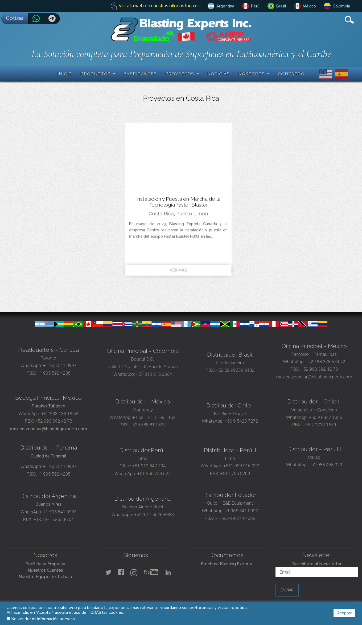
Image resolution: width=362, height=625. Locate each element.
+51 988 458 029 (325, 464)
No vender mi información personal (43, 618)
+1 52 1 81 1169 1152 (153, 417)
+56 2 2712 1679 (319, 424)
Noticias (218, 73)
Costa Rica (161, 213)
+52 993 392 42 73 (319, 369)
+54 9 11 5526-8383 (154, 514)
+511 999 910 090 (240, 465)
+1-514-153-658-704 (54, 519)
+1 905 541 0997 (59, 365)
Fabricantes (140, 73)
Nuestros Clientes (45, 570)
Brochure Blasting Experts (226, 563)
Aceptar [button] (344, 613)
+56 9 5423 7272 (241, 421)
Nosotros (252, 73)
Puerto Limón (192, 213)
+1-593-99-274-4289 (235, 518)
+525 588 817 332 (148, 424)
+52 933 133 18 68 (59, 413)
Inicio (64, 73)
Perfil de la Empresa (45, 563)
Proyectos (180, 73)
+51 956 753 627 (154, 473)
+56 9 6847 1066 (325, 417)
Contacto (291, 73)
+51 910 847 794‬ (149, 465)
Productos (96, 73)
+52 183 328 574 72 (325, 361)
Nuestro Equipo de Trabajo (45, 576)
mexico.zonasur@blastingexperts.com (314, 376)
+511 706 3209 (235, 473)
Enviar (287, 590)
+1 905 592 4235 (54, 373)
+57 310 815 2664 (153, 374)
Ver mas (178, 270)
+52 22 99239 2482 (235, 370)
